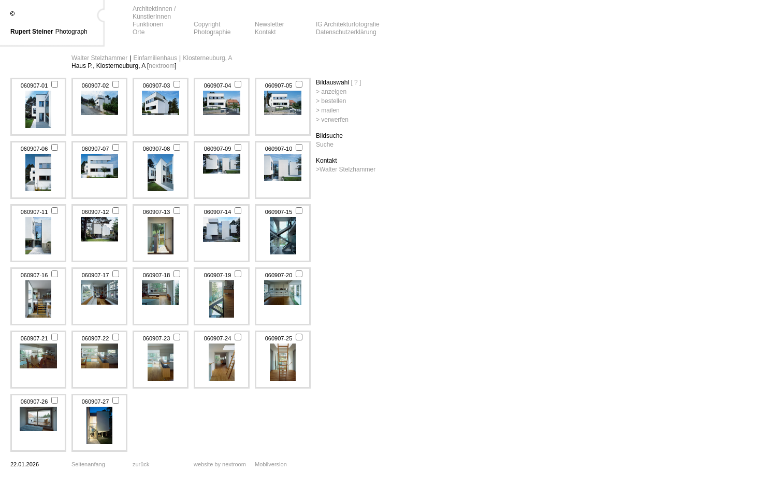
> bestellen (331, 101)
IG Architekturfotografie (348, 24)
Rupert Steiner (31, 31)
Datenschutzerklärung (346, 32)
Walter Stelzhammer (99, 58)
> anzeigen (331, 91)
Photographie (212, 32)
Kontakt (265, 32)
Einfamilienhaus (155, 58)
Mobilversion (271, 464)
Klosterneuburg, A (207, 58)
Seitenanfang (88, 464)
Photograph (71, 31)
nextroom (162, 65)
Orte (138, 32)
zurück (141, 464)
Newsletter (269, 24)
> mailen (328, 110)
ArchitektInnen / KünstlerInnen (154, 12)
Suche (325, 144)
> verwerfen (332, 119)
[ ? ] (356, 82)
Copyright (207, 24)
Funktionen (148, 24)
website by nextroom (220, 464)
